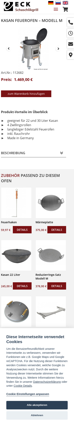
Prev (9, 49)
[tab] (33, 153)
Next (58, 49)
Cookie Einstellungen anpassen (27, 394)
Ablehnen (37, 415)
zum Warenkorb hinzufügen (26, 94)
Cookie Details (23, 385)
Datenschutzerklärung (47, 381)
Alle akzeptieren (37, 404)
